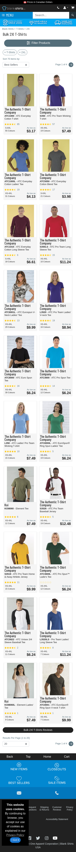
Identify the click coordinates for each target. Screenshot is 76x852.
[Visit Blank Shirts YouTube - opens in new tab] (55, 837)
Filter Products (38, 43)
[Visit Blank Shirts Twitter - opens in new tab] (38, 837)
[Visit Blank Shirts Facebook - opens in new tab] (30, 837)
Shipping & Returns (44, 808)
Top (28, 756)
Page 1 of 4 (64, 743)
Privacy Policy (15, 835)
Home (47, 756)
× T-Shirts (9, 52)
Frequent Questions (31, 808)
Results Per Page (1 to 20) (16, 738)
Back (9, 756)
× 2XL (22, 52)
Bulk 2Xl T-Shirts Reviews (38, 729)
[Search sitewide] (51, 15)
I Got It (15, 840)
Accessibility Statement (57, 819)
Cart (66, 756)
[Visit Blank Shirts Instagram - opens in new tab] (47, 837)
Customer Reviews (57, 808)
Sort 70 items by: (11, 59)
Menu (7, 15)
